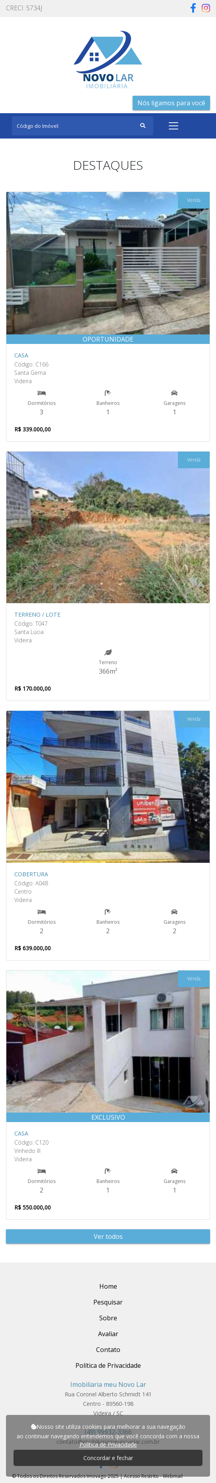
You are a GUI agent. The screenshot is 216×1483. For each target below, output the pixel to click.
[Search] (82, 125)
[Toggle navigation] (173, 126)
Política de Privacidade (108, 1444)
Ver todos (108, 1236)
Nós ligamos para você (171, 103)
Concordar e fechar (108, 1458)
